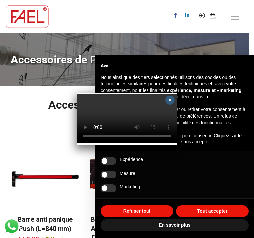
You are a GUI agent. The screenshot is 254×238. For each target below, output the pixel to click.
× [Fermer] (170, 100)
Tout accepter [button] (212, 211)
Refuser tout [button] (136, 211)
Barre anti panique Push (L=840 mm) (45, 224)
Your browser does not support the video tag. (127, 118)
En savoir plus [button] (174, 225)
